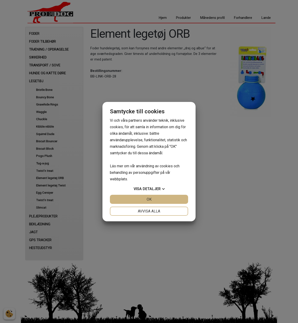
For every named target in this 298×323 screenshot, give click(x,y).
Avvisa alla (149, 211)
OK (149, 199)
